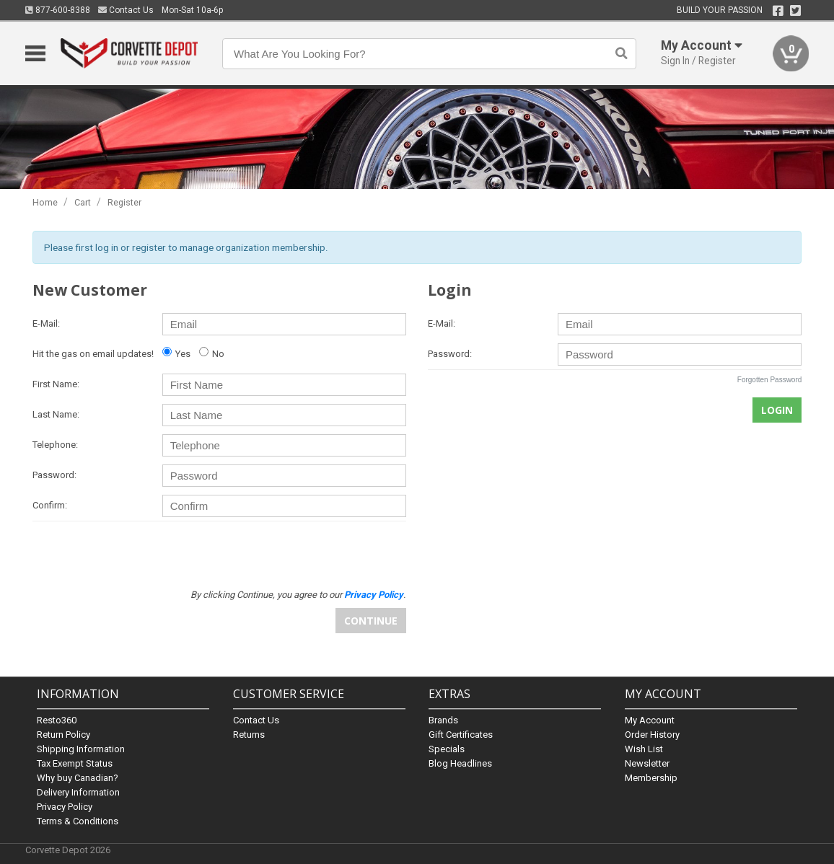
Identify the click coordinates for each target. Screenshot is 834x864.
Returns (249, 734)
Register (124, 202)
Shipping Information (81, 749)
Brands (443, 720)
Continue (371, 620)
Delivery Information (78, 792)
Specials (447, 749)
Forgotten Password (769, 380)
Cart (82, 202)
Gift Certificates (461, 734)
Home (45, 202)
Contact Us (126, 10)
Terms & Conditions (77, 821)
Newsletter (647, 763)
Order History (652, 734)
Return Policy (63, 734)
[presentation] (296, 554)
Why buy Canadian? (77, 777)
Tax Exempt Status (75, 763)
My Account (650, 720)
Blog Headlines (460, 763)
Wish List (644, 749)
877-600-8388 (57, 10)
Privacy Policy (64, 806)
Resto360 (56, 720)
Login (777, 410)
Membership (651, 777)
